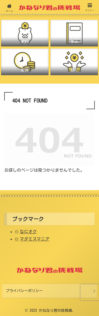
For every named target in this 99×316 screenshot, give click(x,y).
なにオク (28, 231)
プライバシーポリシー (24, 291)
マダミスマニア (34, 239)
